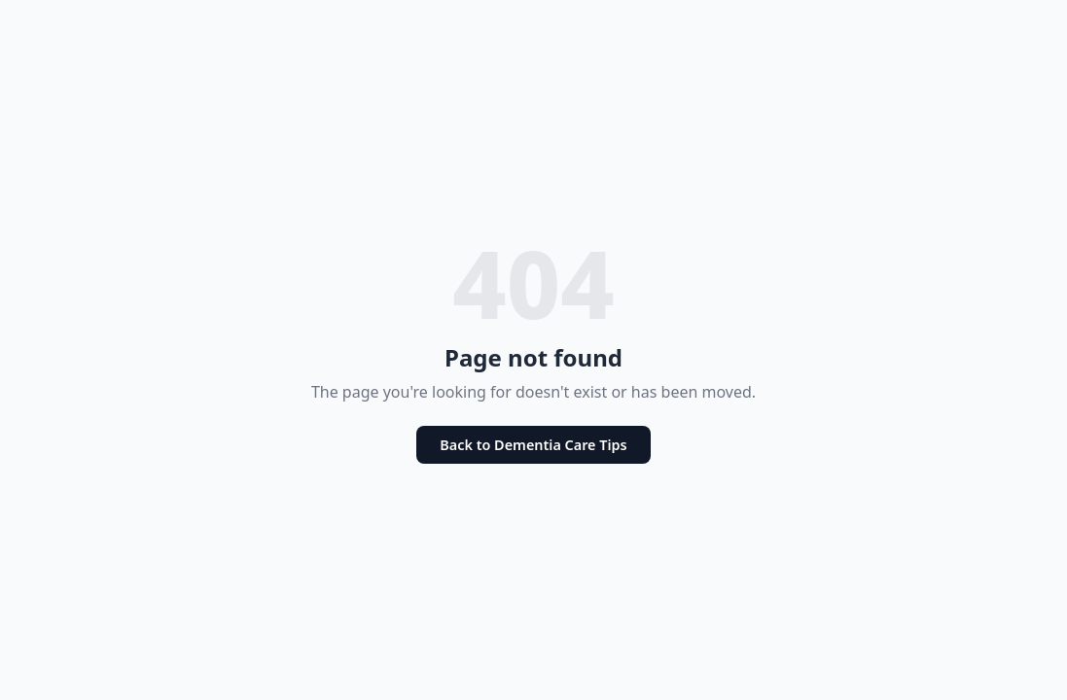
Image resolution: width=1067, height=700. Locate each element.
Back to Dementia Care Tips (533, 445)
